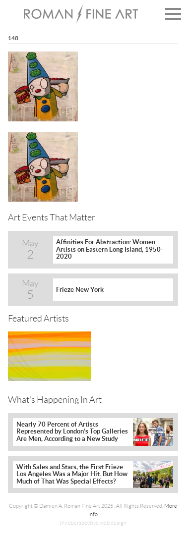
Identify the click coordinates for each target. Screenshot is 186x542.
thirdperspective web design (93, 523)
